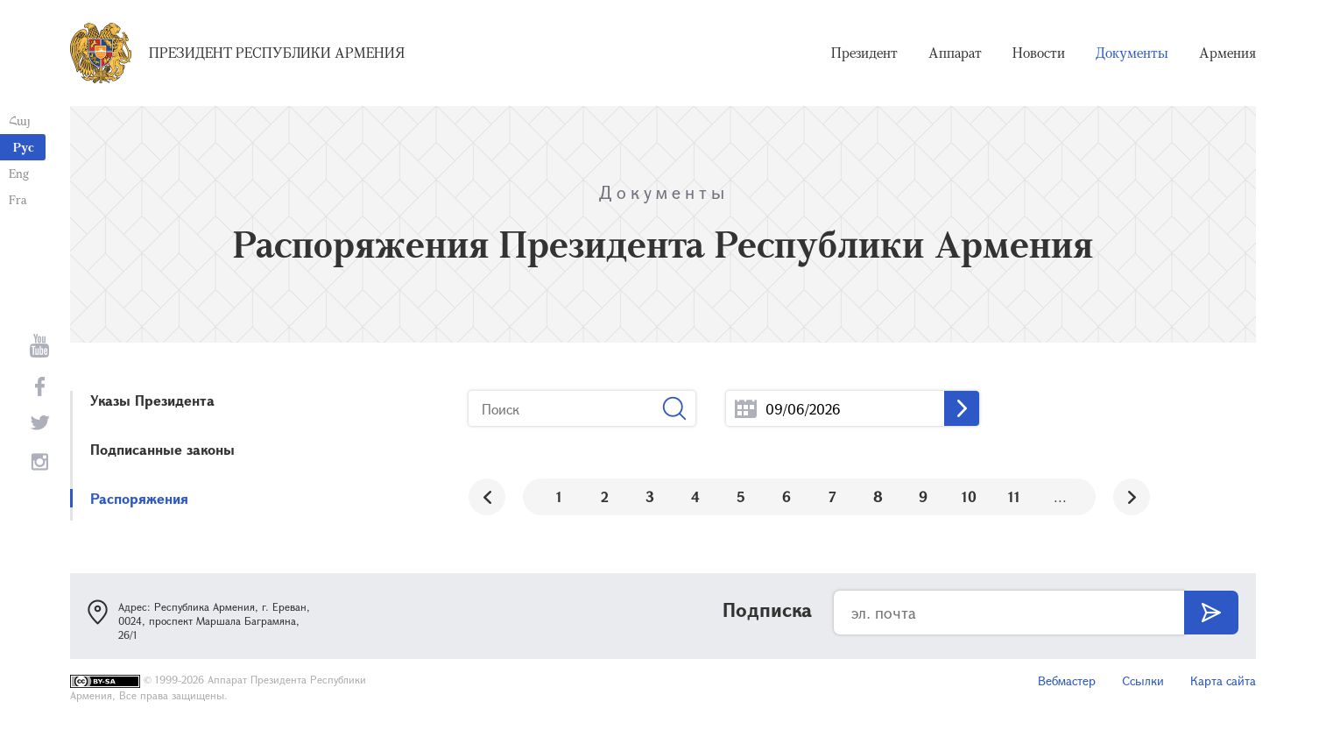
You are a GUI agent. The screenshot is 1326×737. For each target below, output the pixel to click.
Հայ (20, 120)
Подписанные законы (162, 449)
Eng (19, 173)
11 (1014, 496)
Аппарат (955, 52)
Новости (1038, 52)
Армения (1227, 52)
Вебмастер (1067, 680)
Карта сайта (1223, 680)
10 (969, 496)
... (746, 409)
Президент (864, 52)
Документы (1132, 52)
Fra (18, 199)
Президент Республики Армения (277, 52)
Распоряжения (139, 498)
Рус (23, 146)
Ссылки (1143, 680)
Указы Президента (152, 400)
